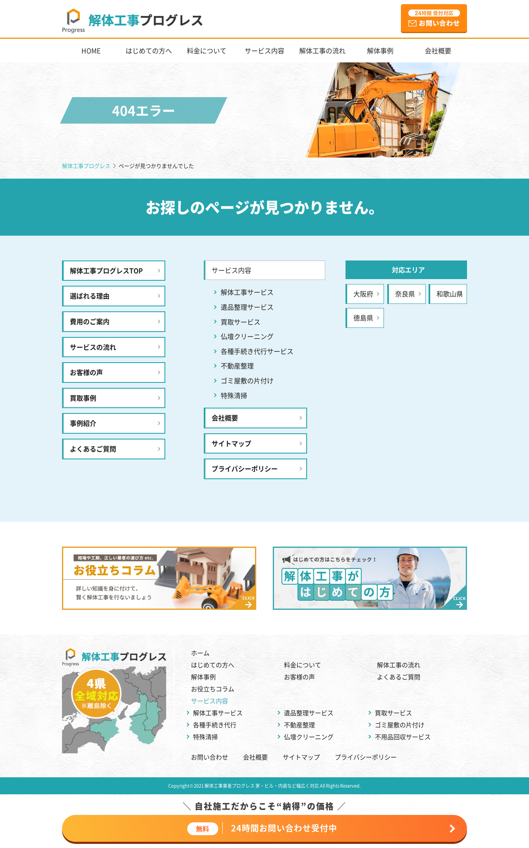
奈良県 (405, 294)
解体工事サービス (247, 292)
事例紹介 (83, 423)
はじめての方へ (149, 50)
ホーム (200, 652)
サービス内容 (264, 50)
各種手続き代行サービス (257, 351)
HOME (90, 50)
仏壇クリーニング (247, 336)
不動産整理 (237, 365)
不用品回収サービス (403, 736)
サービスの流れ (93, 347)
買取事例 (83, 398)
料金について (206, 50)
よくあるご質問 (93, 449)
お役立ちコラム (212, 688)
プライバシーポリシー (245, 468)
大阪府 (363, 294)
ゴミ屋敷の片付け (247, 380)
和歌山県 (449, 294)
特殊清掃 (234, 395)
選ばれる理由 (90, 296)
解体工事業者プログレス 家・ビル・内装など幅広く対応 (262, 785)
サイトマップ (231, 443)
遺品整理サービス (247, 307)
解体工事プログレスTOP (106, 270)
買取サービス (240, 322)
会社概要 (438, 50)
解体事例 (380, 50)
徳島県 (363, 317)
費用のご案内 (90, 321)
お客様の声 (86, 372)
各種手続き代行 (214, 724)
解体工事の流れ (322, 50)
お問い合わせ (209, 756)
